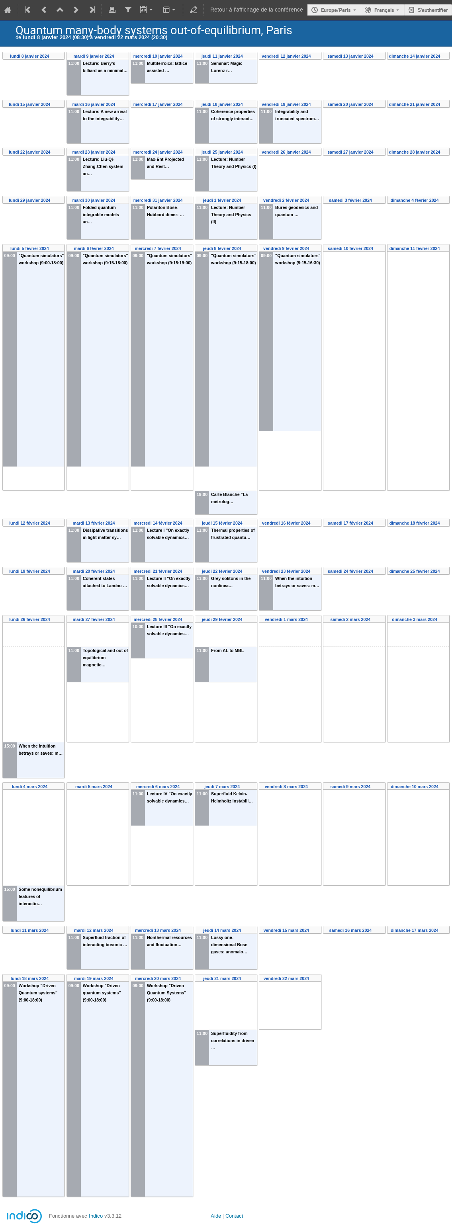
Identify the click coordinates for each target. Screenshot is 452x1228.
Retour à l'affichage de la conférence (256, 10)
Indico (96, 1215)
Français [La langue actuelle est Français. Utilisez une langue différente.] (384, 10)
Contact (234, 1215)
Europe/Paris (336, 10)
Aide (216, 1215)
